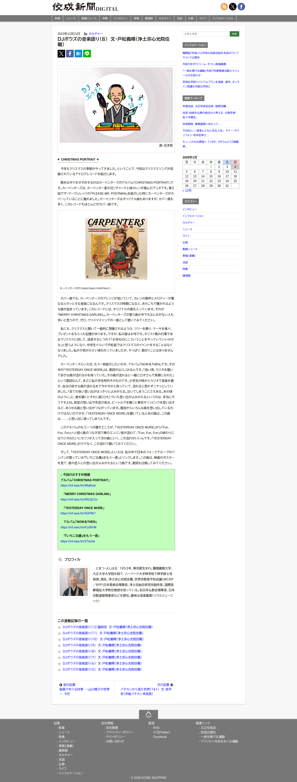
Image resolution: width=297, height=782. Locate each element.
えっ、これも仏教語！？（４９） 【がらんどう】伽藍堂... (211, 144)
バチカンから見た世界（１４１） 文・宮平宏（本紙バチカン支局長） (146, 689)
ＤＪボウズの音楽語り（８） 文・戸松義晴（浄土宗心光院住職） (102, 651)
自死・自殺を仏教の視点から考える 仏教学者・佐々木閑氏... (210, 115)
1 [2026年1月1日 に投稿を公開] (211, 166)
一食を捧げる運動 (213, 736)
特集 (105, 18)
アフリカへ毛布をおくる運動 (219, 741)
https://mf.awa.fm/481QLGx (79, 499)
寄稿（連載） (189, 255)
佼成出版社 (208, 732)
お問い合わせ (115, 741)
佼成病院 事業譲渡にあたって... (201, 124)
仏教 (191, 18)
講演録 (149, 18)
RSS (156, 727)
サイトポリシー (115, 736)
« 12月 (187, 190)
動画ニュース (89, 18)
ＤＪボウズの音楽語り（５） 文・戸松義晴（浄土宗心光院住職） (102, 669)
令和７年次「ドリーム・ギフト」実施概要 (204, 64)
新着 (57, 18)
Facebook (160, 736)
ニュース (71, 18)
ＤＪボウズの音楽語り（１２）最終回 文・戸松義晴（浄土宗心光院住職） (108, 627)
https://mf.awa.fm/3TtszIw (78, 541)
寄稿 (136, 18)
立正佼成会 (208, 727)
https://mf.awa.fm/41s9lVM (78, 527)
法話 (179, 18)
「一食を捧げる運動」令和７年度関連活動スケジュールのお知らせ (211, 73)
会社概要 (112, 727)
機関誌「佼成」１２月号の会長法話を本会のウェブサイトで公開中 (211, 55)
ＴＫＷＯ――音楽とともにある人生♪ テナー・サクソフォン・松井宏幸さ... (211, 133)
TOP (148, 714)
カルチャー (165, 18)
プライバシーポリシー (120, 732)
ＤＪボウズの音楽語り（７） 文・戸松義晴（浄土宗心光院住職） (102, 657)
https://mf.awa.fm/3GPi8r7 (78, 513)
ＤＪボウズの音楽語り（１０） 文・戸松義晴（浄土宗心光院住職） (103, 639)
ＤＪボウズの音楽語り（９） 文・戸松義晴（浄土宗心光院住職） (102, 645)
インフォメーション (222, 18)
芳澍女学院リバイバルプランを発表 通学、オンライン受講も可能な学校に (211, 84)
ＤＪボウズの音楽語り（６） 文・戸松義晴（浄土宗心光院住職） (102, 663)
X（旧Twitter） (161, 732)
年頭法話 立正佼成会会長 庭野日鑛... (205, 106)
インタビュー (121, 18)
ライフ (202, 18)
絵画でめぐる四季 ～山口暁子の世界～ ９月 (85, 689)
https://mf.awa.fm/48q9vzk (78, 485)
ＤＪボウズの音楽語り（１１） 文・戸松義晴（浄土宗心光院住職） (103, 633)
